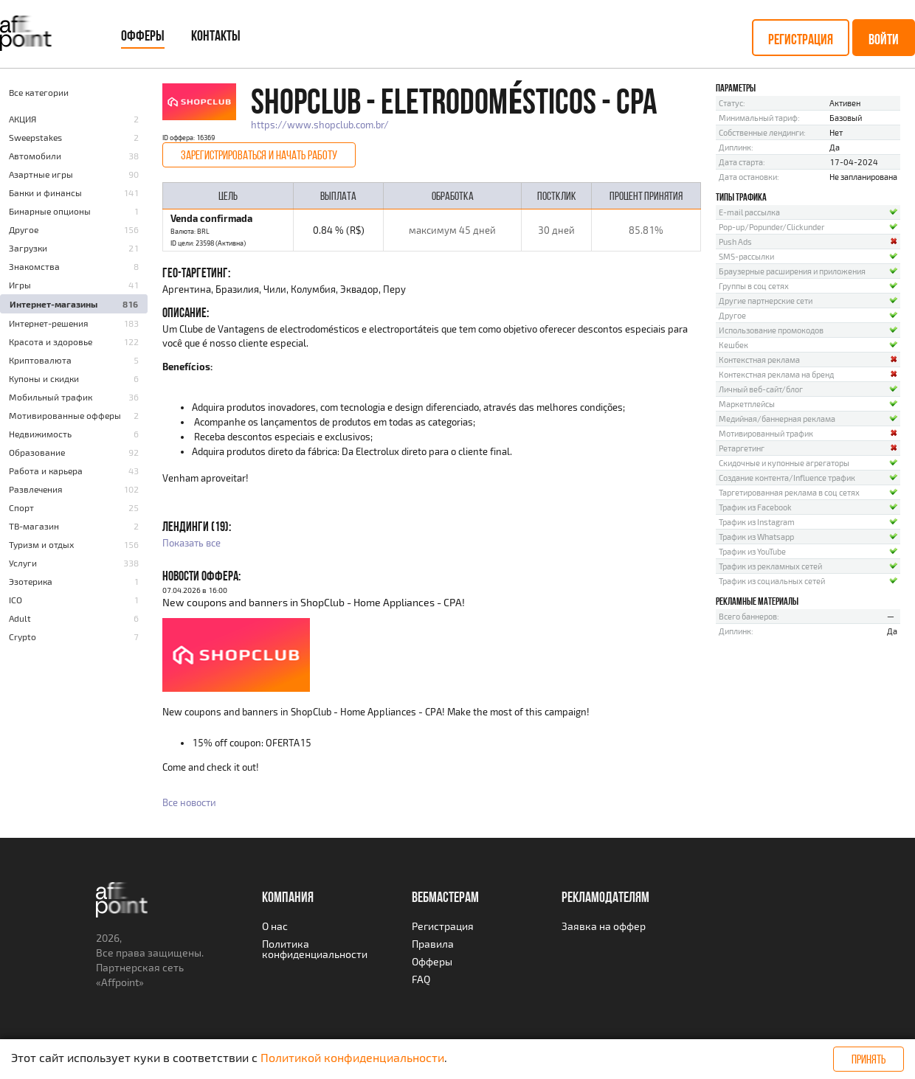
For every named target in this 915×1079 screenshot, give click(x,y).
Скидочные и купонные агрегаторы (784, 463)
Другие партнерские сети (765, 300)
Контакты (216, 35)
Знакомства (34, 266)
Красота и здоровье (50, 341)
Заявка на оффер (604, 926)
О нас (275, 926)
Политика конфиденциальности (314, 948)
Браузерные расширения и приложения (792, 271)
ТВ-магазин (34, 526)
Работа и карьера (46, 470)
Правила (433, 943)
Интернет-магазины (53, 304)
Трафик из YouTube (752, 551)
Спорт (21, 507)
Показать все (191, 543)
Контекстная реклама (759, 359)
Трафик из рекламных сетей (770, 566)
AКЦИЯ (22, 119)
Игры (20, 285)
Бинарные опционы (50, 211)
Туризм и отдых (41, 544)
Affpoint (120, 982)
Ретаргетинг (741, 448)
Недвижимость (40, 434)
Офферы (143, 35)
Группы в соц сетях (754, 286)
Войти (884, 39)
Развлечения (36, 489)
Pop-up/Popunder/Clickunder (771, 227)
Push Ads (735, 241)
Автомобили (35, 155)
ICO (15, 599)
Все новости (189, 802)
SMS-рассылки (746, 256)
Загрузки (28, 248)
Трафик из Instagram (757, 522)
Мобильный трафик (50, 397)
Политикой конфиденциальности (352, 1057)
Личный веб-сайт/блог (761, 389)
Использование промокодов (771, 330)
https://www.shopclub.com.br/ (320, 125)
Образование (37, 452)
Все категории (39, 92)
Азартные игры (41, 174)
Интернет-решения (49, 323)
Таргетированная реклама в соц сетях (789, 492)
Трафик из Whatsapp (756, 536)
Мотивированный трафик (766, 433)
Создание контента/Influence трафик (787, 477)
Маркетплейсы (747, 404)
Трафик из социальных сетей (772, 581)
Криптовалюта (40, 360)
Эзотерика (30, 581)
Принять (868, 1059)
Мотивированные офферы (65, 415)
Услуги (23, 563)
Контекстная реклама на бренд (776, 374)
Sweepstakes (35, 137)
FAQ (421, 979)
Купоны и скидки (44, 378)
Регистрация (800, 39)
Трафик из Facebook (755, 507)
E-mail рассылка (749, 212)
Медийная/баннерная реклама (777, 418)
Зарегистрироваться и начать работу (259, 155)
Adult (20, 618)
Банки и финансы (45, 192)
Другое (23, 229)
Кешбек (733, 345)
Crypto (22, 636)
